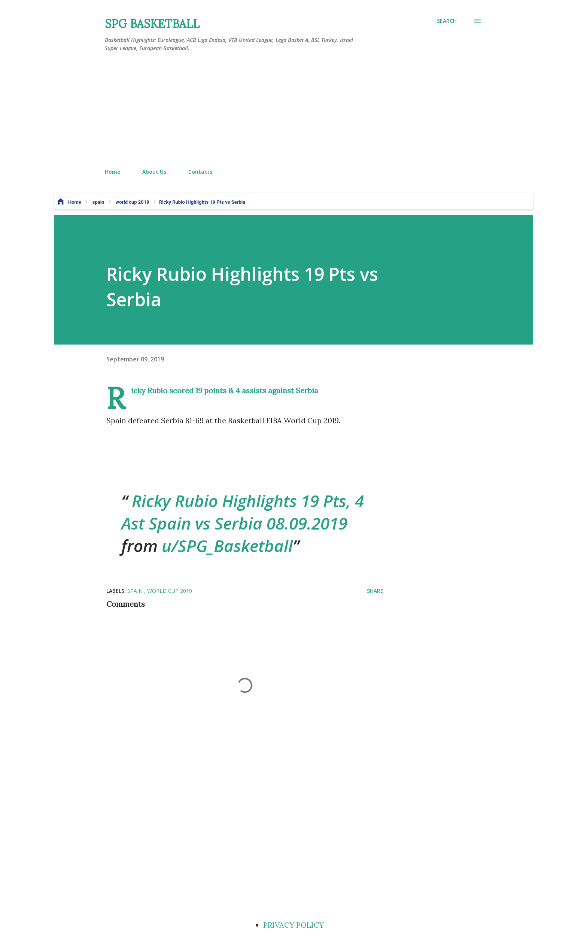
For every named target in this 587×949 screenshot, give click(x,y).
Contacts (200, 171)
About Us (154, 171)
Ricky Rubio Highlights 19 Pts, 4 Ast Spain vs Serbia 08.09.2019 (242, 511)
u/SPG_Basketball (227, 545)
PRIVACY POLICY (293, 925)
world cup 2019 (169, 590)
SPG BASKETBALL (152, 23)
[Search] (447, 20)
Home (112, 171)
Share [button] (375, 590)
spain (135, 590)
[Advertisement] (293, 110)
